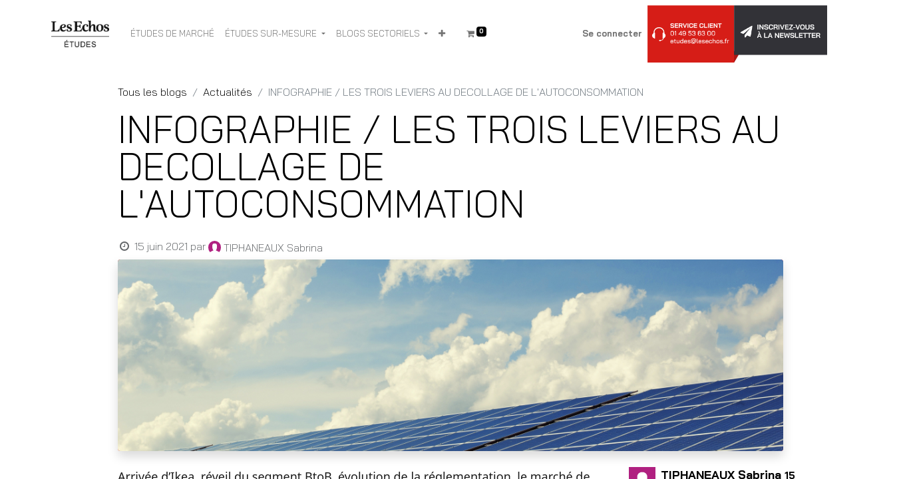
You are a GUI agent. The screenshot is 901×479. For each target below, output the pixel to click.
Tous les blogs (152, 91)
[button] (441, 34)
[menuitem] (172, 34)
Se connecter (612, 33)
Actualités (227, 91)
